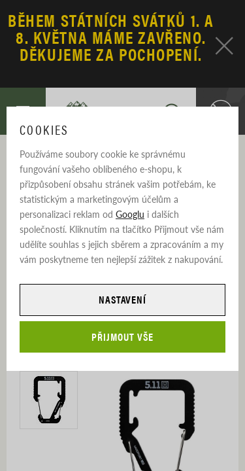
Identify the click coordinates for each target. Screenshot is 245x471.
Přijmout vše (122, 336)
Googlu (130, 213)
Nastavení (123, 299)
